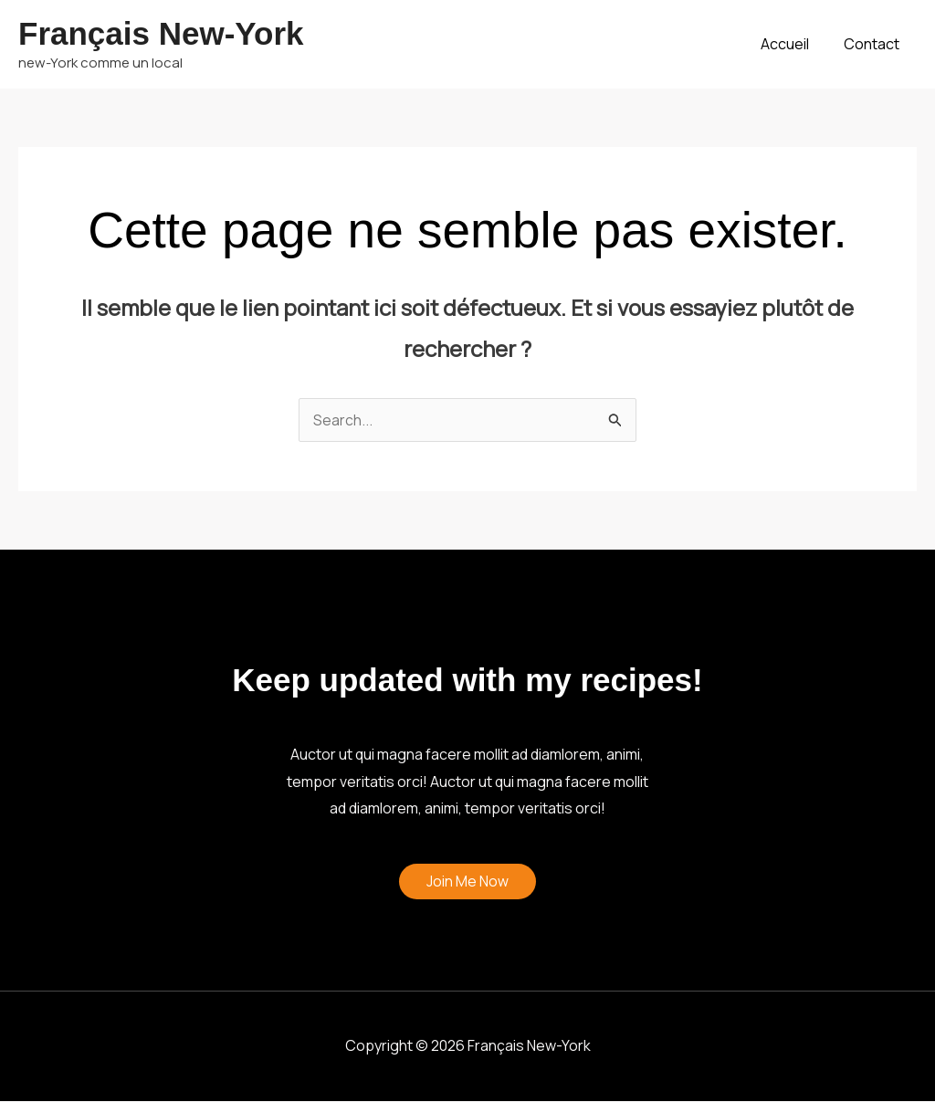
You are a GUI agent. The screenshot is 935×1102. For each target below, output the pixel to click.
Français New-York (161, 33)
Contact (874, 44)
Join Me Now (467, 882)
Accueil (793, 44)
